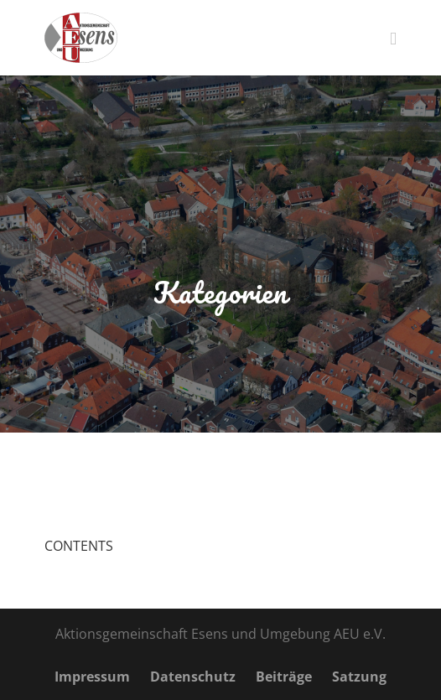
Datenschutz (193, 676)
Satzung (359, 676)
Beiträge (284, 676)
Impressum (92, 676)
